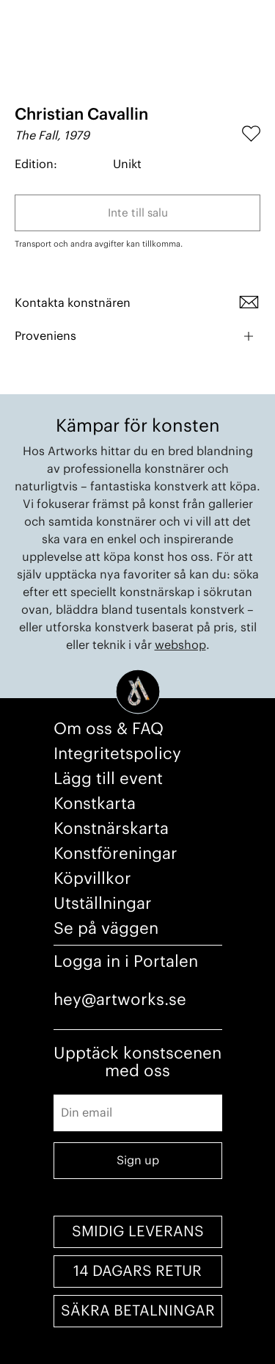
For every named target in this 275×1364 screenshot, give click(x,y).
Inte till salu (138, 213)
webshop (180, 645)
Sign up (138, 1161)
